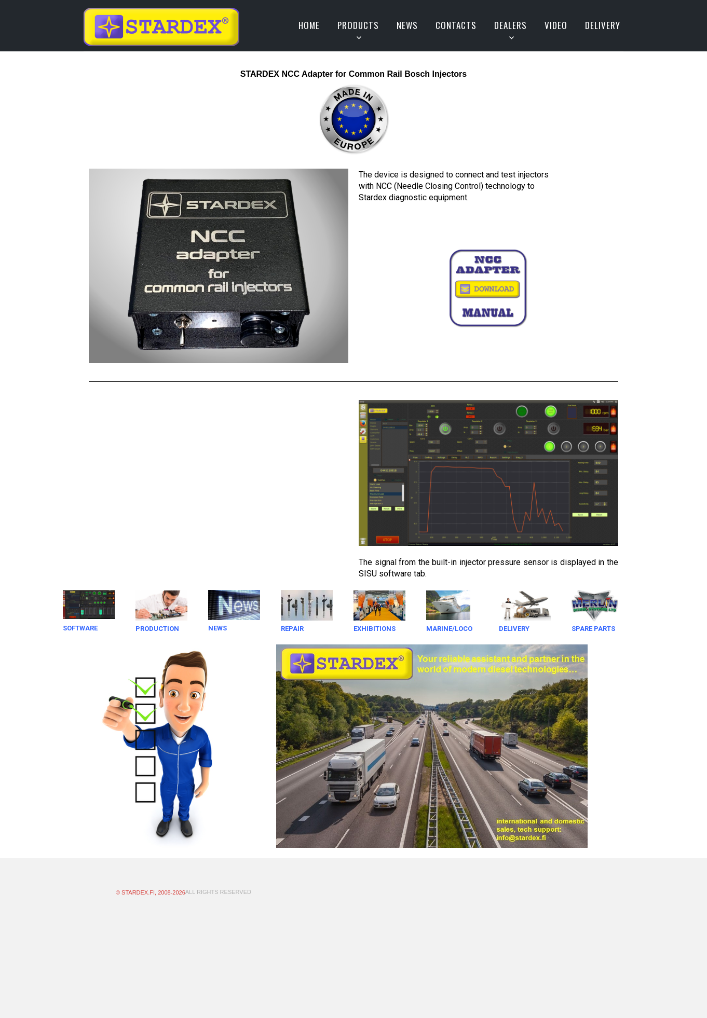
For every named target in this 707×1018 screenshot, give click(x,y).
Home (309, 25)
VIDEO (556, 25)
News (407, 25)
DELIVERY (602, 25)
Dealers (510, 25)
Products (358, 25)
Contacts (456, 25)
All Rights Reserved (218, 892)
